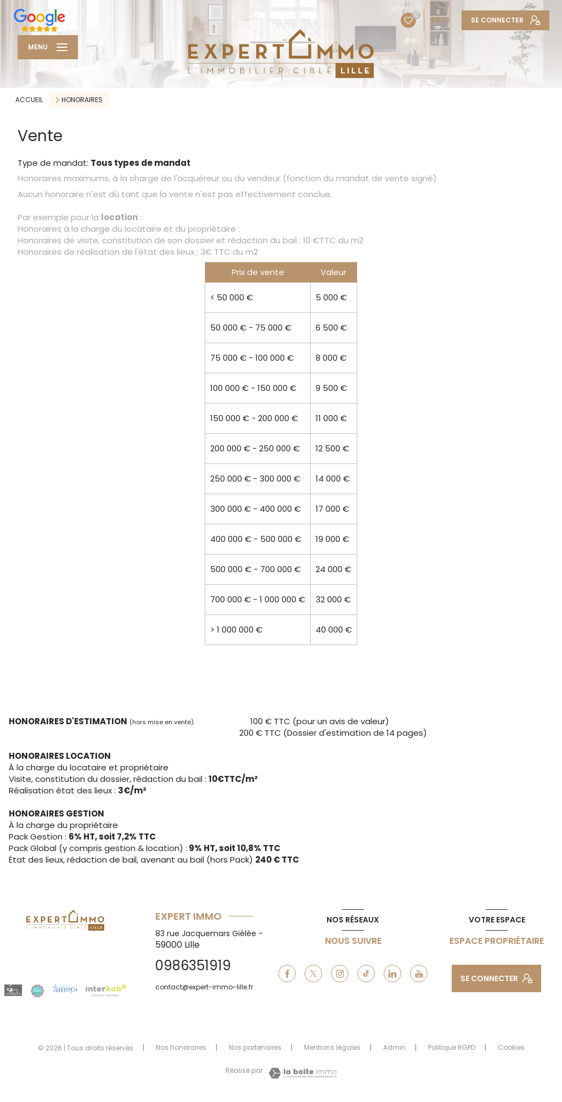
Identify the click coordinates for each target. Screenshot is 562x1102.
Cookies (511, 1047)
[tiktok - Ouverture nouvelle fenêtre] (366, 973)
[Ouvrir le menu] (48, 47)
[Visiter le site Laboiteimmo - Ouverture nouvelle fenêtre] (301, 1073)
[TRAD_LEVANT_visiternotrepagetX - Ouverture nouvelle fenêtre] (313, 973)
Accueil (29, 99)
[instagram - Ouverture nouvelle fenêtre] (340, 973)
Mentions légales (332, 1047)
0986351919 (193, 965)
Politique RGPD (451, 1047)
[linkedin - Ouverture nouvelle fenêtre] (392, 973)
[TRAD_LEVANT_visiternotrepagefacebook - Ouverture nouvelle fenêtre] (287, 973)
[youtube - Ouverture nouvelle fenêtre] (419, 973)
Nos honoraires (181, 1047)
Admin (394, 1047)
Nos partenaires (255, 1047)
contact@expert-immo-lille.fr (204, 987)
